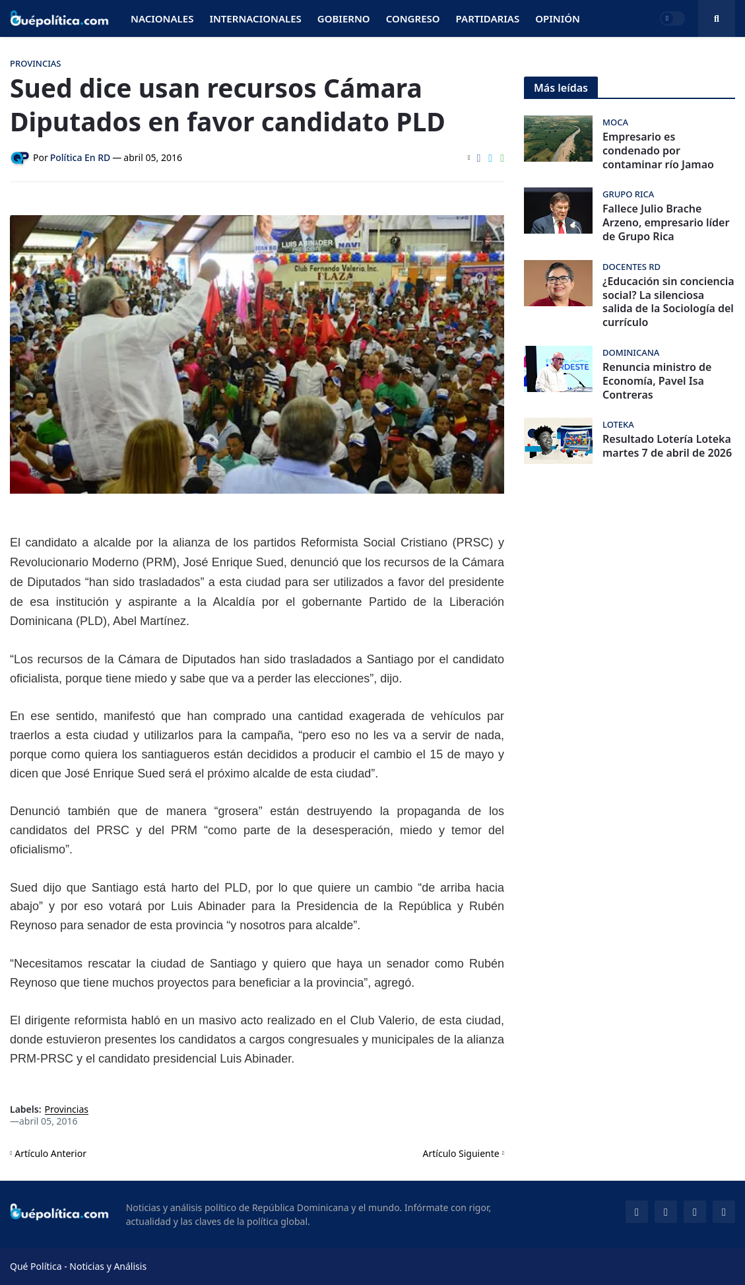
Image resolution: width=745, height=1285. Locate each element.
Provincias (66, 1110)
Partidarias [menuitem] (488, 18)
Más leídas (561, 88)
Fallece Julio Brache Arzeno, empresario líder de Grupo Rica (665, 222)
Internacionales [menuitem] (255, 18)
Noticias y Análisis (107, 1266)
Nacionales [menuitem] (162, 18)
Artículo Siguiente (461, 1153)
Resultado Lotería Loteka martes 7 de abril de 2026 (667, 446)
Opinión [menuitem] (557, 18)
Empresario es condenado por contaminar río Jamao (658, 150)
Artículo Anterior (50, 1153)
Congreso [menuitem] (413, 18)
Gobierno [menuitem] (343, 18)
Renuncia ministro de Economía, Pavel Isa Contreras (656, 380)
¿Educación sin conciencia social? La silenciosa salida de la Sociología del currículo (668, 302)
